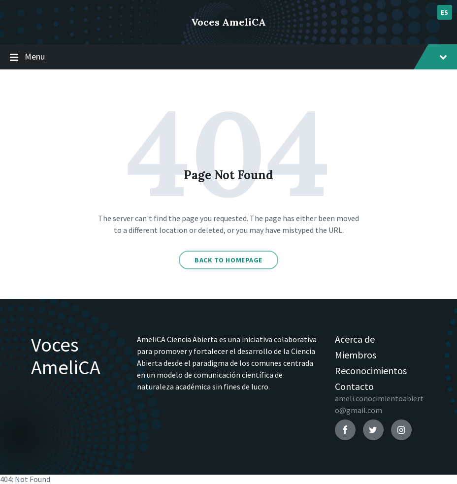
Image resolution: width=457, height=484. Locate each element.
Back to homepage (228, 260)
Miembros (355, 355)
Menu (228, 57)
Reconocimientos (371, 370)
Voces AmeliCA (228, 22)
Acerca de (355, 339)
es (445, 12)
